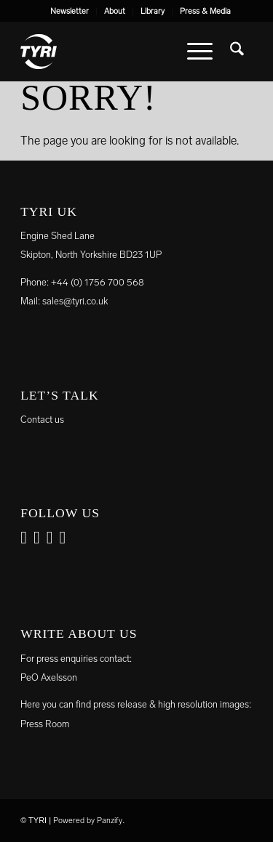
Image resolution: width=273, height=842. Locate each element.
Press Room (44, 723)
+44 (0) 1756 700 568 (97, 282)
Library (153, 11)
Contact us (42, 419)
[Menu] (199, 52)
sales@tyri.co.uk (75, 301)
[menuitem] (70, 11)
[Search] (237, 52)
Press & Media (205, 11)
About (114, 11)
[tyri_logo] (113, 52)
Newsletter (69, 11)
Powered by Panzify (87, 820)
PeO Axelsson (48, 677)
